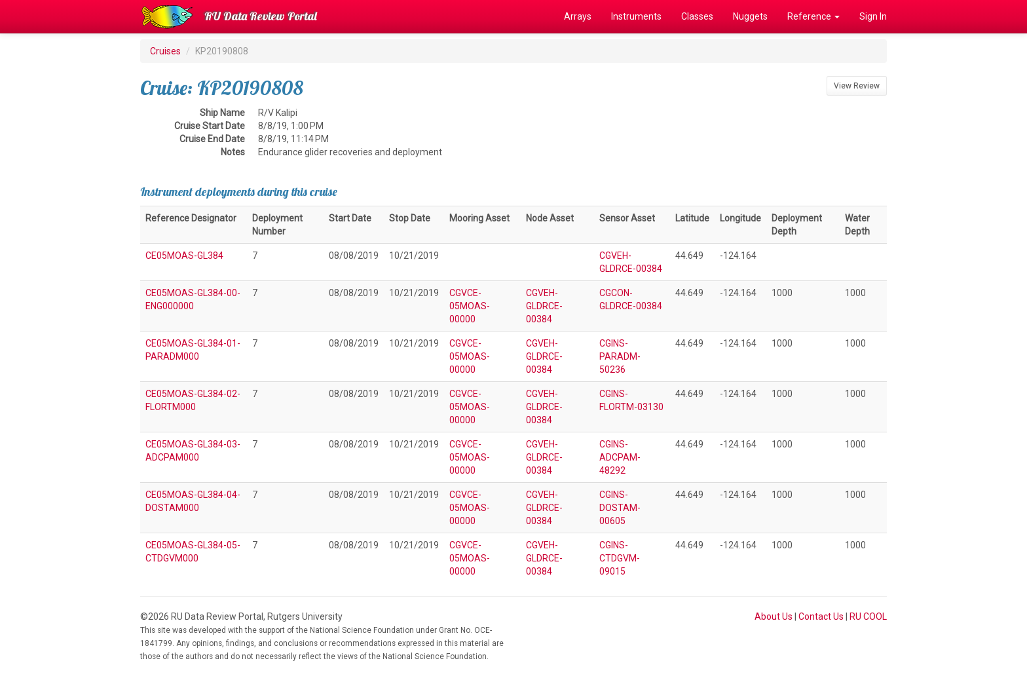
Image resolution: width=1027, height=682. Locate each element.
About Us (774, 616)
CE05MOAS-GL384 (184, 255)
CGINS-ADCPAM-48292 (620, 457)
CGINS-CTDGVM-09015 (619, 558)
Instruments (636, 16)
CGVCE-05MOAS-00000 (469, 306)
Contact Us (821, 616)
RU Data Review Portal (260, 16)
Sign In (873, 16)
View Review (857, 85)
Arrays (577, 16)
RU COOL (868, 616)
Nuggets (750, 16)
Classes (697, 16)
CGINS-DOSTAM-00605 (620, 507)
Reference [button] (813, 16)
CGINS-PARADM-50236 (620, 356)
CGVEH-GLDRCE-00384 (544, 306)
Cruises (165, 51)
